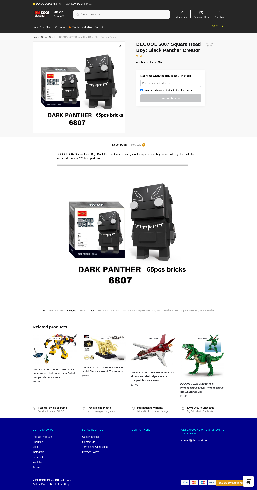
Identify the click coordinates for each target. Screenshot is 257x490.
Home (36, 35)
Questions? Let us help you (234, 483)
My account (182, 17)
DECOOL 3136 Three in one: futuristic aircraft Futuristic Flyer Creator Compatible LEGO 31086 (153, 374)
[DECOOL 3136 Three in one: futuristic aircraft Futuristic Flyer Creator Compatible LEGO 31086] (153, 348)
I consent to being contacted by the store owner (166, 88)
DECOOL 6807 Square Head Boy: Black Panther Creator (151, 308)
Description (119, 142)
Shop (44, 35)
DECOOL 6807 (113, 308)
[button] (248, 481)
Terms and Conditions (95, 445)
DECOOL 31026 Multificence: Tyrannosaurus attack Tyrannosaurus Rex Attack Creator (202, 385)
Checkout (220, 17)
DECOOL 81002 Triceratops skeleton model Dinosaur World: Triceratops (103, 367)
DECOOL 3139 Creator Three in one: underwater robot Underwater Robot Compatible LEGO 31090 (54, 371)
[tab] (119, 140)
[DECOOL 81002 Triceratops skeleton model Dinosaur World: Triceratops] (104, 346)
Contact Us (88, 440)
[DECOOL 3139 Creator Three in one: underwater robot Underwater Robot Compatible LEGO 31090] (55, 347)
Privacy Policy (90, 450)
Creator (53, 35)
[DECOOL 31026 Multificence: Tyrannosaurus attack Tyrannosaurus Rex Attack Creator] (202, 354)
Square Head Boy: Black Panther (198, 308)
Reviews (136, 143)
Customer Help (201, 17)
